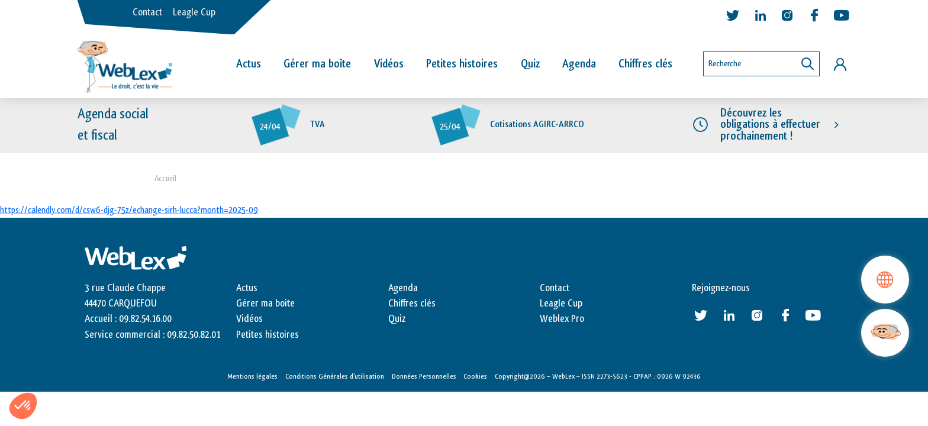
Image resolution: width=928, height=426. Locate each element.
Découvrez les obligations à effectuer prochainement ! (770, 124)
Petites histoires (462, 64)
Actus (248, 64)
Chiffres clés (645, 64)
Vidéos (389, 64)
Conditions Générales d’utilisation (334, 376)
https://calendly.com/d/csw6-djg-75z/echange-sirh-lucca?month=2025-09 (129, 210)
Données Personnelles (424, 376)
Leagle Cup (194, 12)
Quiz (530, 64)
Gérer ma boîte (317, 64)
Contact (147, 12)
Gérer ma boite (265, 303)
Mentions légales (252, 376)
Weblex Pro (562, 319)
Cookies (475, 376)
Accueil (165, 178)
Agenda (579, 64)
